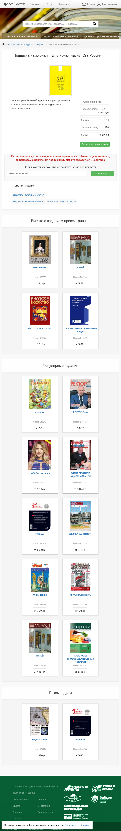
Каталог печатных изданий (21, 36)
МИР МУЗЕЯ (39, 267)
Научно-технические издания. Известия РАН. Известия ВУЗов (44, 201)
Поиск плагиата (45, 812)
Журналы (41, 44)
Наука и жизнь (40, 739)
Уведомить (102, 173)
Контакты (63, 4)
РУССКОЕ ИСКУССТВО (40, 328)
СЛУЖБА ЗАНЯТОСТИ (80, 534)
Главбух (39, 534)
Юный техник (40, 595)
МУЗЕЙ (80, 267)
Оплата (16, 806)
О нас (50, 4)
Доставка (17, 812)
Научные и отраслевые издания (100, 36)
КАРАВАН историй (40, 473)
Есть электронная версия (95, 144)
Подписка (36, 4)
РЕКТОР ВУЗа (80, 412)
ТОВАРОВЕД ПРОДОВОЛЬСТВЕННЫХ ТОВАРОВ (80, 658)
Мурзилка (40, 412)
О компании (44, 806)
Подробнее (70, 825)
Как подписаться (21, 799)
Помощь (42, 799)
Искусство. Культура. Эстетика (28, 195)
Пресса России (14, 4)
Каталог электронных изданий (60, 36)
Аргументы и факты (80, 595)
